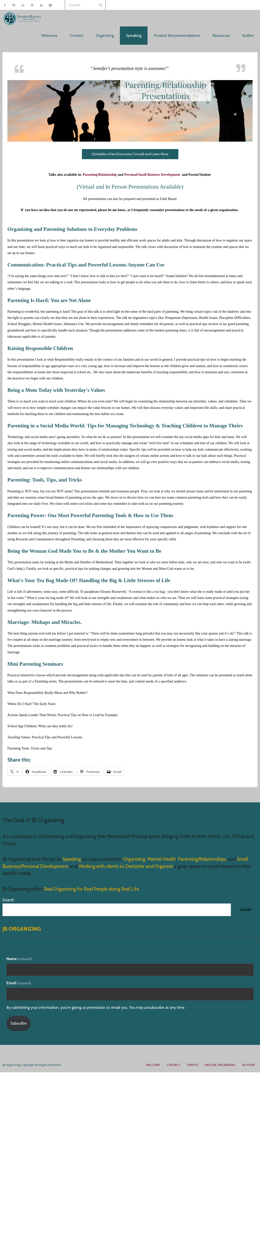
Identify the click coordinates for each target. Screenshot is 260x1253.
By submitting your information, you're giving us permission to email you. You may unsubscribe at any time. (95, 1007)
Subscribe (18, 1023)
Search (8, 900)
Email (18, 983)
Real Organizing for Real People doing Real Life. (91, 889)
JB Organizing (21, 928)
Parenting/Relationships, (202, 859)
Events (192, 1065)
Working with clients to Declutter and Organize (126, 866)
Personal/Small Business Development (152, 174)
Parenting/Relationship (100, 174)
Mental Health (161, 859)
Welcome (153, 1065)
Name (19, 958)
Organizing (134, 859)
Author (248, 1065)
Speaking (72, 859)
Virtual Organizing (220, 1065)
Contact (174, 1065)
